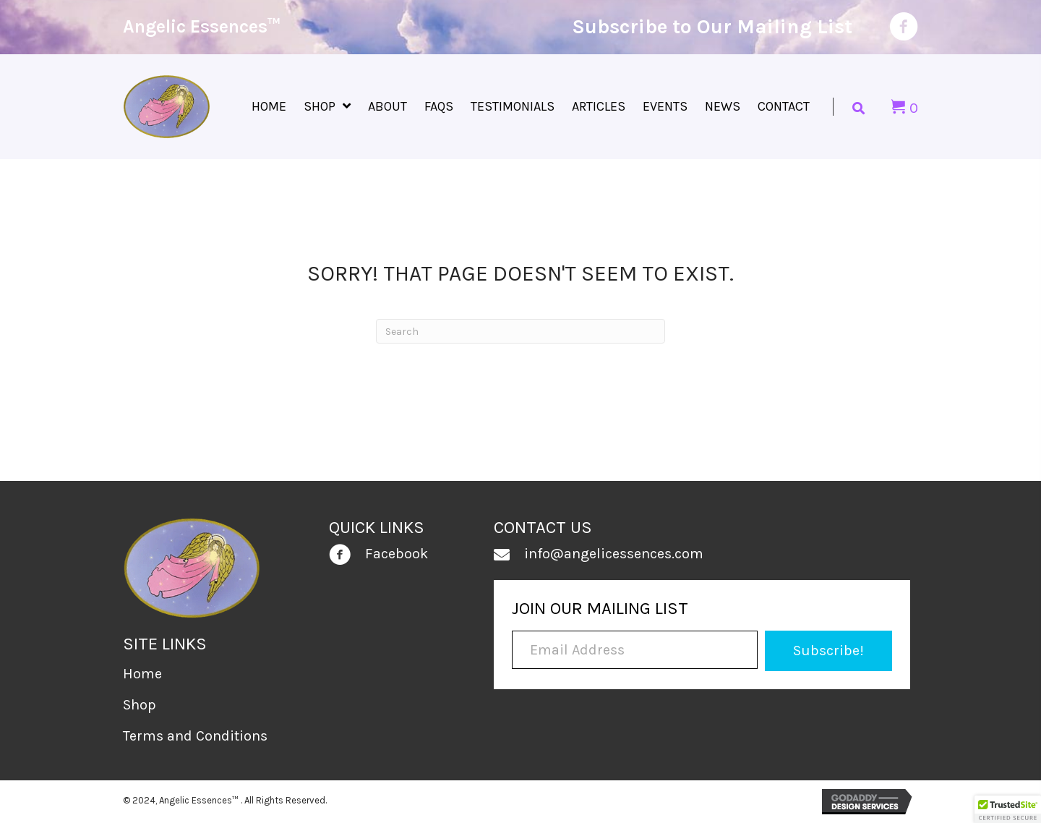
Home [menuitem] (142, 673)
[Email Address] (635, 650)
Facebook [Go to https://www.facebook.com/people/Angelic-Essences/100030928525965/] (396, 553)
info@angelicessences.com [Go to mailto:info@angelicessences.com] (613, 553)
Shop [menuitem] (139, 704)
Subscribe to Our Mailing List (712, 26)
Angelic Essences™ (201, 26)
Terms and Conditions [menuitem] (195, 736)
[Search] (520, 331)
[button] (828, 651)
